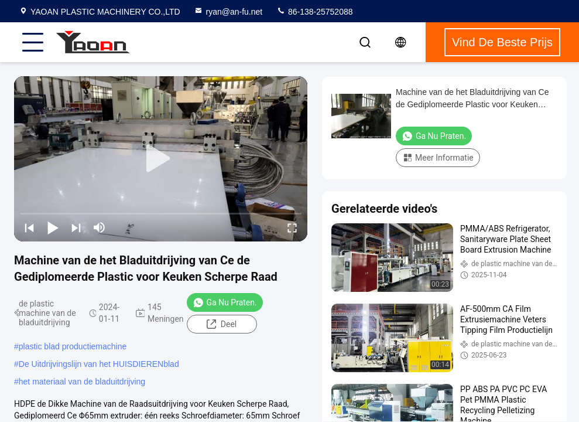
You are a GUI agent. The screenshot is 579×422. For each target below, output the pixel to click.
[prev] (29, 227)
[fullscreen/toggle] (292, 227)
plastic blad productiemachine (72, 346)
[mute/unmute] (99, 227)
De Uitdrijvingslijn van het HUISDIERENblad (99, 364)
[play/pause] (52, 227)
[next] (76, 227)
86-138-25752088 (314, 11)
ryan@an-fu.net (228, 11)
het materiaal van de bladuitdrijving (82, 381)
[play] (161, 158)
